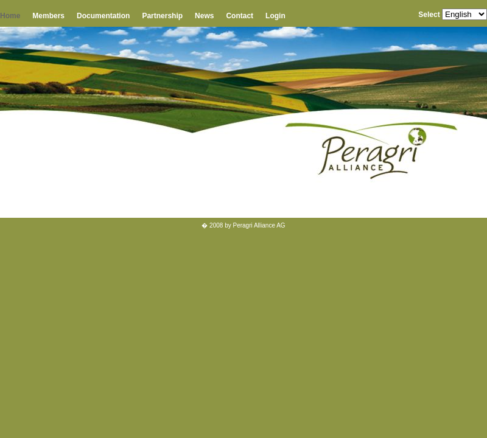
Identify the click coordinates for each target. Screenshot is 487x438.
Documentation (103, 16)
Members (48, 16)
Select (429, 14)
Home (10, 16)
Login (275, 16)
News (204, 16)
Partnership (162, 16)
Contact (239, 16)
